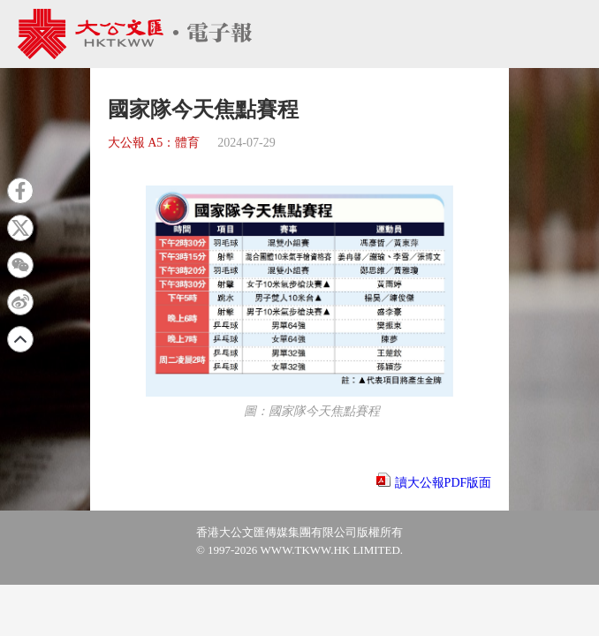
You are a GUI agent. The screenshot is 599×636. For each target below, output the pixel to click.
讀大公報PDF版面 (443, 482)
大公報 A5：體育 (154, 142)
